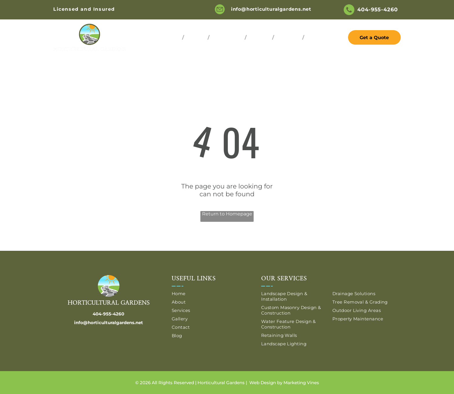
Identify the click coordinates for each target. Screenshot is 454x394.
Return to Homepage (227, 214)
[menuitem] (171, 37)
